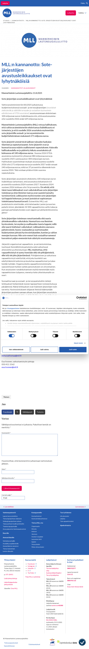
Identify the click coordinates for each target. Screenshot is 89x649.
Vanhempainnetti (9, 512)
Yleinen (6, 397)
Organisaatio (35, 526)
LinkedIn (31, 568)
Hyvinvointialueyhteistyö (39, 519)
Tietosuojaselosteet (11, 643)
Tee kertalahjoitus (52, 568)
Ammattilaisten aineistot (11, 546)
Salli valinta (44, 349)
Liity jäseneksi (64, 516)
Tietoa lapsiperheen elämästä (12, 519)
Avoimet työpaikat (37, 537)
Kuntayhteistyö (36, 516)
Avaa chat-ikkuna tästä (75, 587)
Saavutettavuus (9, 646)
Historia (33, 529)
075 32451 (9, 574)
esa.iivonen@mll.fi (10, 367)
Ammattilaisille (8, 537)
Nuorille (6, 533)
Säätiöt (33, 542)
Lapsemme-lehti (36, 539)
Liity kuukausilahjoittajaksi (53, 572)
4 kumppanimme (13, 308)
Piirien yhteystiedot (37, 547)
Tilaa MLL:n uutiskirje (32, 577)
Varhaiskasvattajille (9, 541)
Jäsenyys (34, 534)
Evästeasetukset (34, 644)
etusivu (6, 20)
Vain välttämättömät (16, 349)
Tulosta (40, 412)
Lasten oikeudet (8, 551)
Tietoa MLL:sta (37, 523)
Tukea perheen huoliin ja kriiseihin (13, 524)
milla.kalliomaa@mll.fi (11, 355)
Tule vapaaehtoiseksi (67, 521)
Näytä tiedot (78, 343)
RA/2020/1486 (51, 620)
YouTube (31, 573)
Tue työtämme (65, 512)
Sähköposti (27, 412)
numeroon (57, 605)
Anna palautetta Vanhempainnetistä (14, 529)
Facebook (7, 412)
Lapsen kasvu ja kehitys (10, 516)
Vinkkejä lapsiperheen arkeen (12, 521)
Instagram (31, 566)
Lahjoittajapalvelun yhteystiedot (10, 583)
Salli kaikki (73, 349)
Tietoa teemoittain (9, 549)
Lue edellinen (9, 507)
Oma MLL (14, 588)
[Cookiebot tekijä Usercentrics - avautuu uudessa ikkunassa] (78, 297)
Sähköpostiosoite (8, 478)
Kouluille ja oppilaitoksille (11, 543)
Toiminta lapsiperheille (10, 526)
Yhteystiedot (35, 544)
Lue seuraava (79, 507)
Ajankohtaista (18, 20)
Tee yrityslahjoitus (52, 575)
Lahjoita (5, 3)
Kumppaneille (36, 512)
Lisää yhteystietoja (10, 578)
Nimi (4, 469)
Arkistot (34, 531)
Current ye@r (7, 495)
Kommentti (6, 433)
